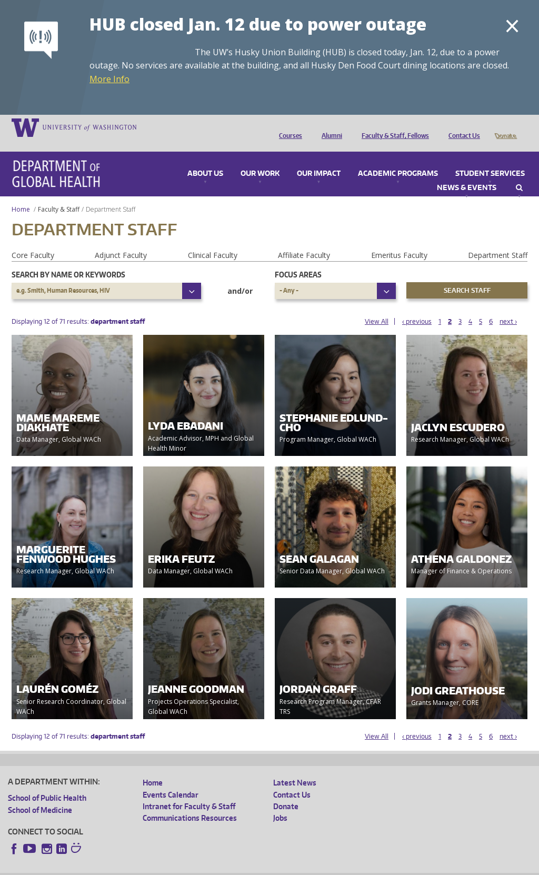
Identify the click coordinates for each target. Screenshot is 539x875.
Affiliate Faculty (304, 240)
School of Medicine (40, 795)
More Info (109, 79)
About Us (205, 159)
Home (21, 194)
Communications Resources (190, 803)
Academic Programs (398, 159)
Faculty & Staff (58, 194)
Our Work (260, 159)
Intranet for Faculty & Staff (189, 791)
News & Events (466, 173)
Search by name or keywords (68, 259)
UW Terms (190, 867)
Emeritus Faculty (399, 240)
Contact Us (461, 127)
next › (508, 307)
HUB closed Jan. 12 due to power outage (257, 24)
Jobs (280, 803)
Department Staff (497, 240)
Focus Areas (298, 259)
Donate (505, 127)
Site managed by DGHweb (253, 867)
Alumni (329, 127)
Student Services (490, 159)
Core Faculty (33, 240)
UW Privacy (147, 867)
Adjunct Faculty (121, 240)
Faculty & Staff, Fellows (392, 127)
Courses (288, 127)
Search (519, 173)
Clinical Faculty (212, 240)
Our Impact (319, 159)
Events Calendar (170, 779)
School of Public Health (47, 783)
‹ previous (417, 307)
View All (376, 307)
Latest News (294, 767)
